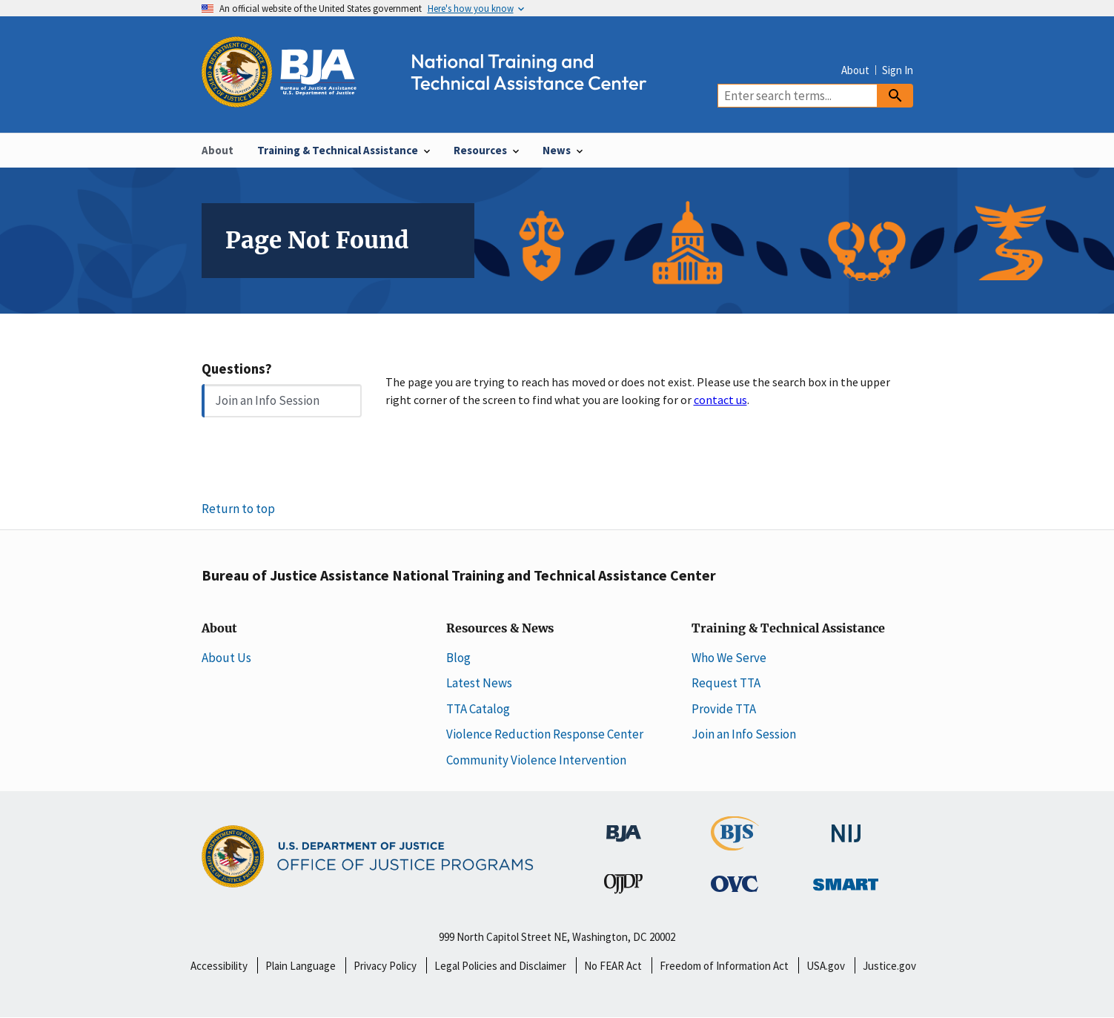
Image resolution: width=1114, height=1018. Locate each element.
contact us (720, 399)
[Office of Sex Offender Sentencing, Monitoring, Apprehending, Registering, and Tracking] (845, 880)
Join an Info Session (267, 400)
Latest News (479, 683)
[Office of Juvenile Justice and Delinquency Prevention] (623, 887)
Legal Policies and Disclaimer (500, 966)
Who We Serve (729, 658)
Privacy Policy (385, 966)
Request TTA (726, 683)
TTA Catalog (478, 709)
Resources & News (500, 628)
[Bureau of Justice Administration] (623, 826)
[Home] (437, 99)
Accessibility (219, 966)
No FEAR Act (613, 966)
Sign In (897, 70)
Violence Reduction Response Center (544, 734)
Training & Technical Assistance (788, 628)
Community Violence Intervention (536, 760)
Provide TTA (724, 709)
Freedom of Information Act (724, 966)
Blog (458, 658)
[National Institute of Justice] (846, 827)
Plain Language (300, 966)
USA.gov (825, 966)
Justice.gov (889, 966)
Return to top (238, 508)
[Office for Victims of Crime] (734, 883)
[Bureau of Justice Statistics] (735, 844)
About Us (226, 658)
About (855, 70)
